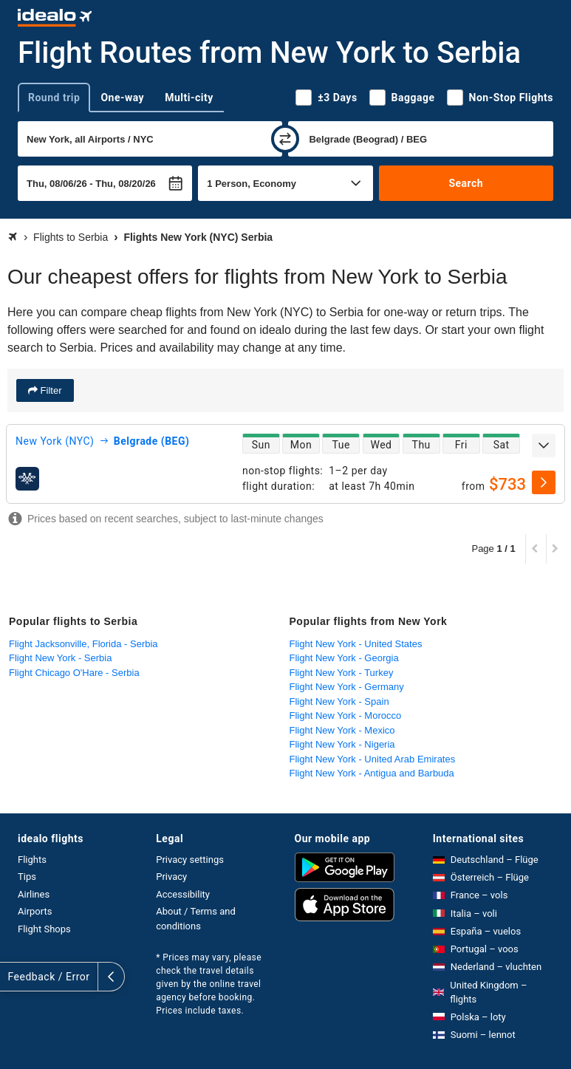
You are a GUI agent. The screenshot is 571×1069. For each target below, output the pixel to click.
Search (465, 183)
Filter (50, 390)
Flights (32, 859)
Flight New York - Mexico (342, 730)
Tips (27, 876)
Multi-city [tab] (189, 97)
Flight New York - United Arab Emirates (373, 759)
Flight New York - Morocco (346, 715)
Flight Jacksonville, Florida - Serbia (83, 643)
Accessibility (183, 894)
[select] (543, 482)
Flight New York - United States (356, 643)
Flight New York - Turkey (342, 672)
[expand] (543, 445)
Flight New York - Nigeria (342, 744)
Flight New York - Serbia (60, 657)
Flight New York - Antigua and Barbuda (372, 773)
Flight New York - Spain (339, 701)
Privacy (171, 876)
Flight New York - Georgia (344, 657)
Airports (35, 911)
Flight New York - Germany (347, 686)
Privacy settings (190, 859)
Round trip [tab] (54, 97)
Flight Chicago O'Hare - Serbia (74, 672)
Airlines (33, 894)
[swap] (285, 139)
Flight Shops (44, 929)
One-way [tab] (122, 97)
